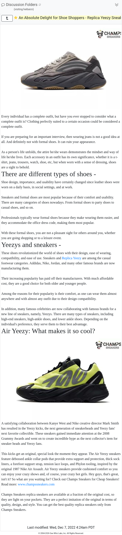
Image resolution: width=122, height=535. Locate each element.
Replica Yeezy (71, 258)
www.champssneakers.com (36, 484)
